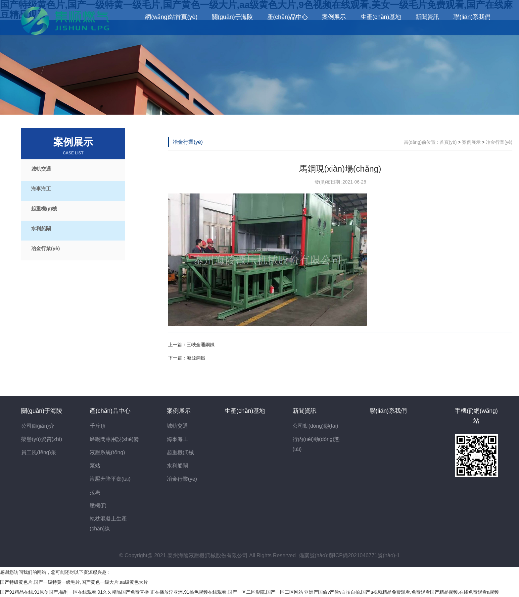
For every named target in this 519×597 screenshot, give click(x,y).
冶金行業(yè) (45, 248)
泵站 (95, 465)
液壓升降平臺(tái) (110, 479)
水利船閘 (41, 228)
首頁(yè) (448, 142)
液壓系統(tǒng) (107, 452)
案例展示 (334, 17)
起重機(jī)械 (44, 208)
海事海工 (41, 188)
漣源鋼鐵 (196, 357)
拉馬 (95, 492)
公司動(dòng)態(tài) (315, 426)
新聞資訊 (427, 17)
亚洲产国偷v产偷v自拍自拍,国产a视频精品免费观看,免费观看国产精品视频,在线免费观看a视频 (401, 592)
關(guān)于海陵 (232, 17)
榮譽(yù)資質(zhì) (41, 439)
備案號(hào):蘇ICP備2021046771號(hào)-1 (349, 555)
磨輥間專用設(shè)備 (114, 439)
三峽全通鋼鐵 (200, 344)
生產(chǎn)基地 (380, 17)
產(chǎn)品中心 (287, 17)
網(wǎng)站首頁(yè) (171, 17)
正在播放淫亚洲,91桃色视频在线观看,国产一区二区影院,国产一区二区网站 (226, 592)
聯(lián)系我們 (472, 17)
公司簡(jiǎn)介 (37, 426)
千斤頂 (98, 426)
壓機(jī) (98, 505)
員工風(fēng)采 (38, 452)
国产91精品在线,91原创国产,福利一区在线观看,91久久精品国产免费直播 (74, 592)
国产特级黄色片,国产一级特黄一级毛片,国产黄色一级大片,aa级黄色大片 (74, 582)
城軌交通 (41, 169)
